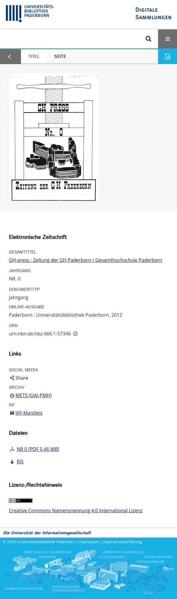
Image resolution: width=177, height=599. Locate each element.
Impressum (89, 541)
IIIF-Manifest (29, 413)
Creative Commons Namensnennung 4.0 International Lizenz (75, 510)
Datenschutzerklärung (122, 541)
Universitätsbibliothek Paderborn (46, 541)
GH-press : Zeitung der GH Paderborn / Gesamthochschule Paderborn (85, 260)
